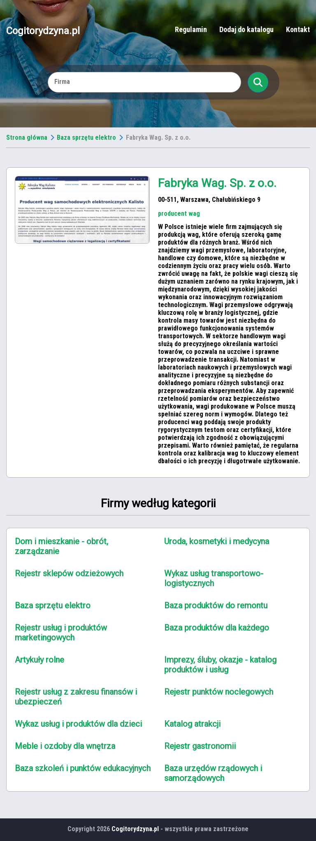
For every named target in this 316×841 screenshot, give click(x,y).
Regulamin (191, 29)
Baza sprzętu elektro (86, 137)
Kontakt (298, 29)
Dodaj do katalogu (246, 29)
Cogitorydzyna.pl (43, 30)
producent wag (179, 213)
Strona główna (26, 137)
